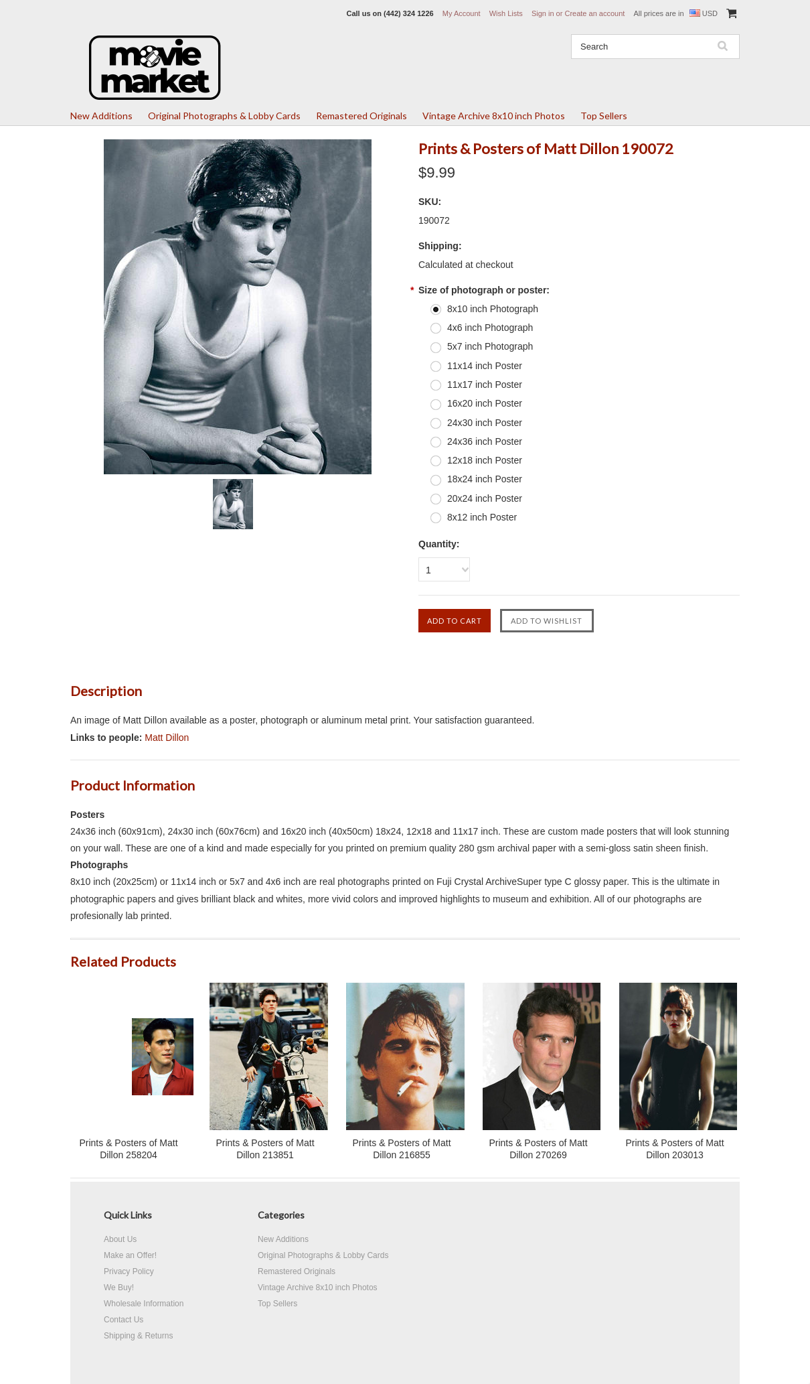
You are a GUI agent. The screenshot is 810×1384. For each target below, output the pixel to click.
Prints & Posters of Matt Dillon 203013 (674, 1148)
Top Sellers (603, 115)
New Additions (101, 115)
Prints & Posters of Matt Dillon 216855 (401, 1148)
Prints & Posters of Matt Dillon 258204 (128, 1148)
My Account (461, 13)
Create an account (594, 13)
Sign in (543, 13)
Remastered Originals (361, 115)
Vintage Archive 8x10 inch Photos (493, 115)
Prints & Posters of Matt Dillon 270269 (538, 1148)
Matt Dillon (167, 737)
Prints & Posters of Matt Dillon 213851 (265, 1148)
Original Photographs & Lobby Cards (224, 115)
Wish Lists (506, 13)
